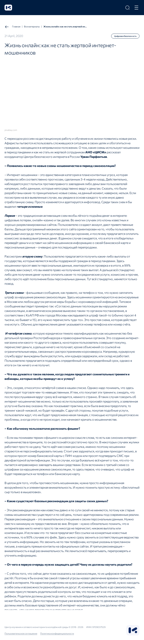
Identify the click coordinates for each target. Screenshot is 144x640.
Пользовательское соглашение (21, 633)
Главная (12, 27)
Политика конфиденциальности (57, 633)
